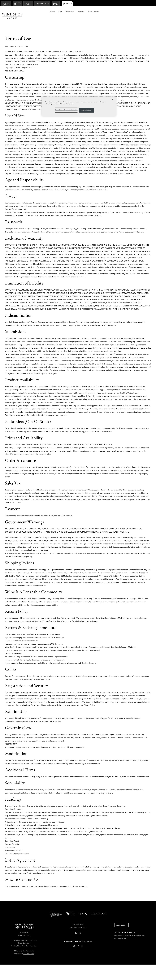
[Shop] (67, 3)
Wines (107, 11)
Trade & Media (122, 917)
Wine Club (125, 11)
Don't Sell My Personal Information (108, 959)
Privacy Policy (22, 959)
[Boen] (28, 3)
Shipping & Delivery (49, 959)
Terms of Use (35, 959)
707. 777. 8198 (28, 945)
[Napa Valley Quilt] (17, 3)
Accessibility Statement (87, 959)
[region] (79, 106)
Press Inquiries (10, 959)
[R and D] (56, 3)
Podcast (136, 11)
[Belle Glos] (6, 3)
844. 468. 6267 (78, 916)
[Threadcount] (42, 3)
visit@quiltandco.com (78, 919)
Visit (115, 11)
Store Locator (148, 11)
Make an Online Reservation (24, 943)
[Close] (112, 99)
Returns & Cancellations (68, 959)
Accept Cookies (87, 110)
